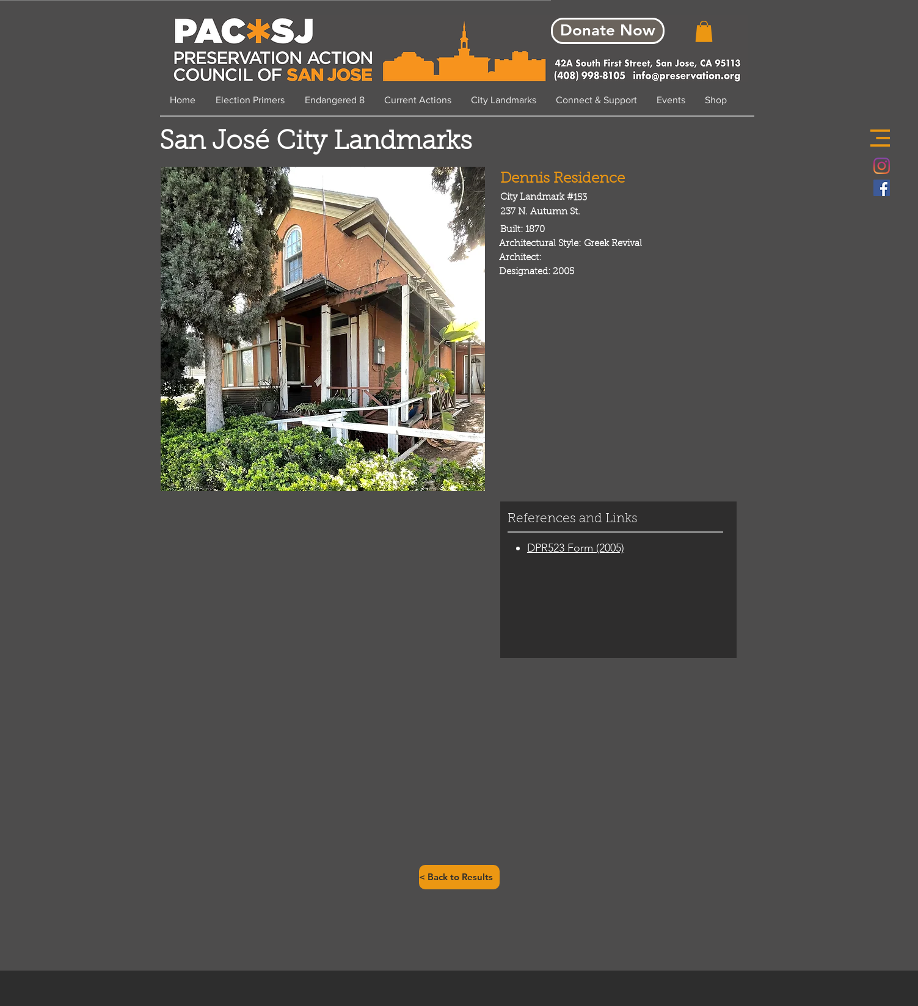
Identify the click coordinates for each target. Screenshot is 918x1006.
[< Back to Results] (459, 877)
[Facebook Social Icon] (881, 188)
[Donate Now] (608, 31)
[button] (880, 138)
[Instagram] (881, 166)
